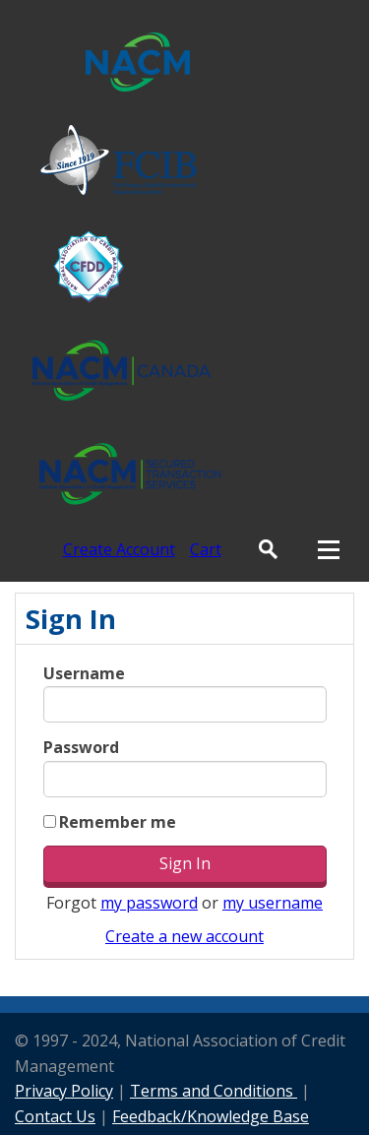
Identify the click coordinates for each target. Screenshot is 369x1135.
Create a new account (184, 936)
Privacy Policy (64, 1091)
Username (84, 673)
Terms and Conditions (213, 1091)
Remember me (117, 822)
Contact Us (55, 1116)
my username (272, 903)
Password (81, 747)
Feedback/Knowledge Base (210, 1116)
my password (149, 903)
